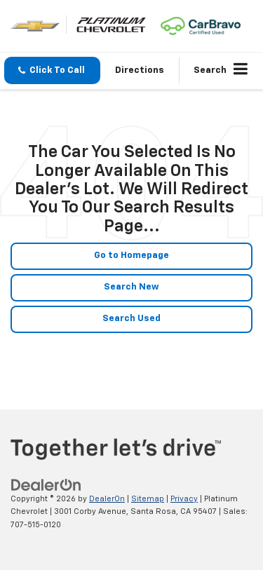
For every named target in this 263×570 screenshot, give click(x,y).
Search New (131, 287)
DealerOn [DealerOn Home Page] (107, 499)
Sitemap (147, 499)
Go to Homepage (131, 255)
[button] (52, 70)
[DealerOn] (46, 484)
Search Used (131, 318)
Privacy (184, 499)
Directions (139, 70)
